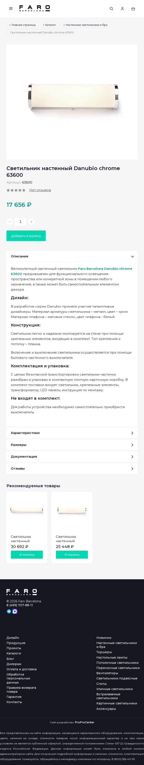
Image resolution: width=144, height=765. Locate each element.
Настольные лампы (111, 657)
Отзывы (72, 468)
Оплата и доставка (21, 669)
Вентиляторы (107, 673)
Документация (72, 456)
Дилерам (13, 664)
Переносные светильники (118, 668)
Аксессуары (106, 709)
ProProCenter (84, 722)
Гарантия (13, 697)
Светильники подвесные (117, 678)
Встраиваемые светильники (108, 696)
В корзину (26, 554)
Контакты (14, 702)
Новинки (103, 638)
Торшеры (104, 652)
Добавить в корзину (26, 236)
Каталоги (13, 653)
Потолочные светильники (117, 663)
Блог (10, 659)
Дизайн (12, 638)
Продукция (15, 643)
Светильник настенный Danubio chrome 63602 (25, 543)
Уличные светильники (114, 689)
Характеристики (72, 433)
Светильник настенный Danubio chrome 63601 (70, 543)
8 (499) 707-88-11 (19, 605)
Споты (101, 684)
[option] (72, 102)
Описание (72, 256)
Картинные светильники (116, 703)
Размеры (72, 445)
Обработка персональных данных (18, 678)
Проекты (13, 648)
